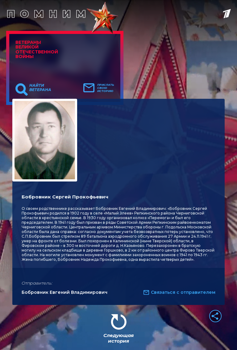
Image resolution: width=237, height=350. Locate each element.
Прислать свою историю (105, 88)
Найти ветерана (40, 87)
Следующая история (118, 338)
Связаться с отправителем (183, 292)
